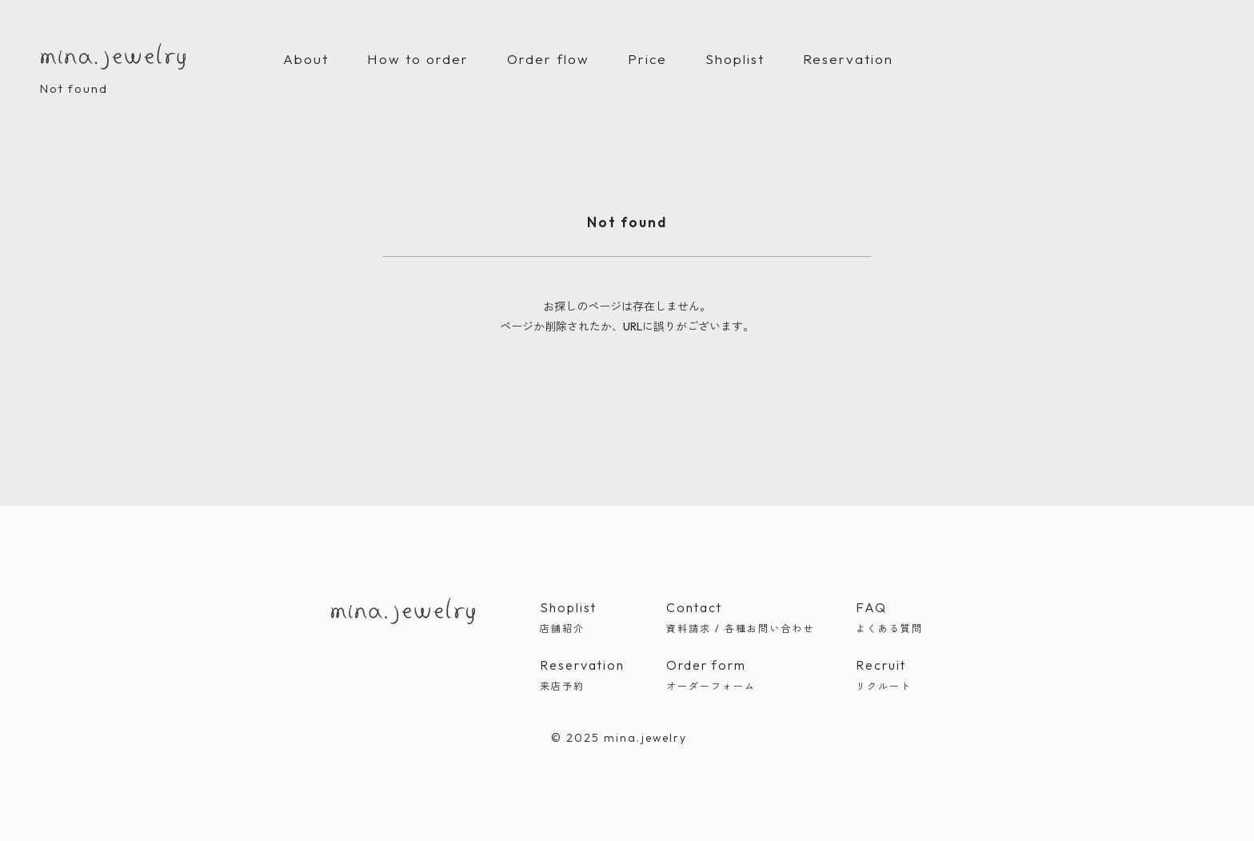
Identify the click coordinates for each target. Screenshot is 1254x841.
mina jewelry (403, 611)
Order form (740, 676)
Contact (740, 619)
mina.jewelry (113, 56)
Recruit (889, 676)
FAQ (889, 619)
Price (647, 58)
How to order (418, 58)
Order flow (548, 58)
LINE (466, 655)
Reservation (848, 58)
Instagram (434, 655)
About (306, 58)
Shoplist (735, 58)
